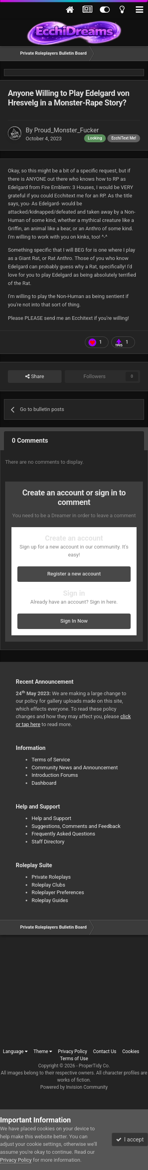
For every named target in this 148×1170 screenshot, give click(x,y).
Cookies (130, 1051)
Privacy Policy (72, 1051)
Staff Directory (48, 842)
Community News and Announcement (75, 767)
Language (15, 1051)
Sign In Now (74, 621)
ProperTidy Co (94, 1066)
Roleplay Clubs (48, 885)
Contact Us (104, 1051)
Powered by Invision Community (74, 1087)
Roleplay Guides (50, 900)
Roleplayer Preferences (58, 892)
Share (34, 376)
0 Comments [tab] (30, 440)
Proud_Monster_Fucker (66, 130)
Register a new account (74, 574)
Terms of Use (74, 1058)
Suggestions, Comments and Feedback (76, 826)
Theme (43, 1051)
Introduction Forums (55, 775)
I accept (130, 1139)
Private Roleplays (51, 877)
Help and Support (51, 818)
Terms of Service (51, 760)
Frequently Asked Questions (63, 834)
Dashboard (44, 783)
